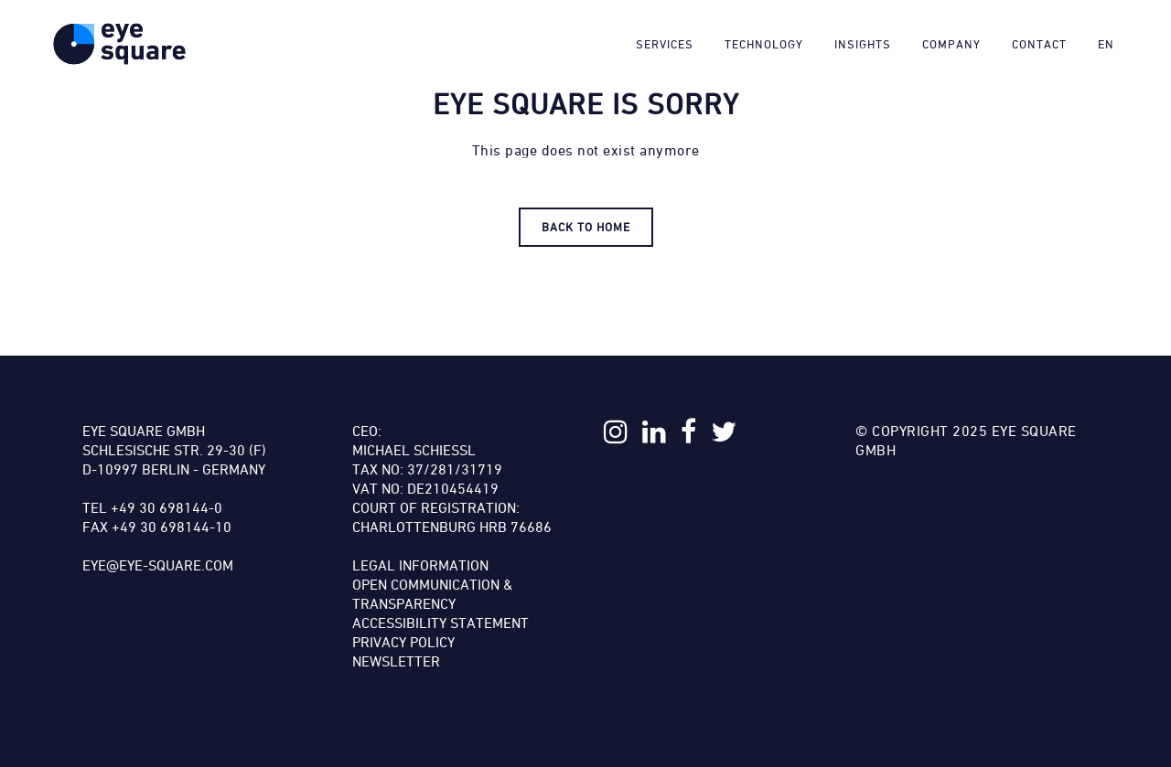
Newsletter (396, 661)
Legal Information (420, 565)
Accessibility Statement (440, 622)
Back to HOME (586, 226)
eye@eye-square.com (157, 565)
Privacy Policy (403, 642)
